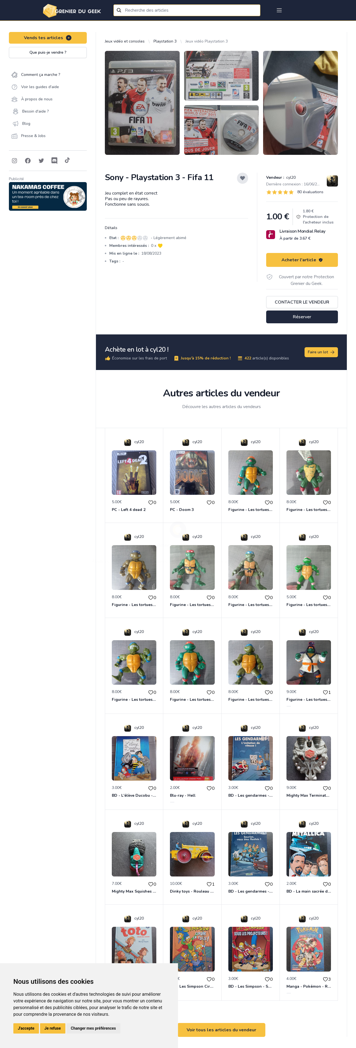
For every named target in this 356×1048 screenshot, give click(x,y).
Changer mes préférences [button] (93, 1028)
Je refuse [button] (52, 1028)
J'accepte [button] (26, 1028)
